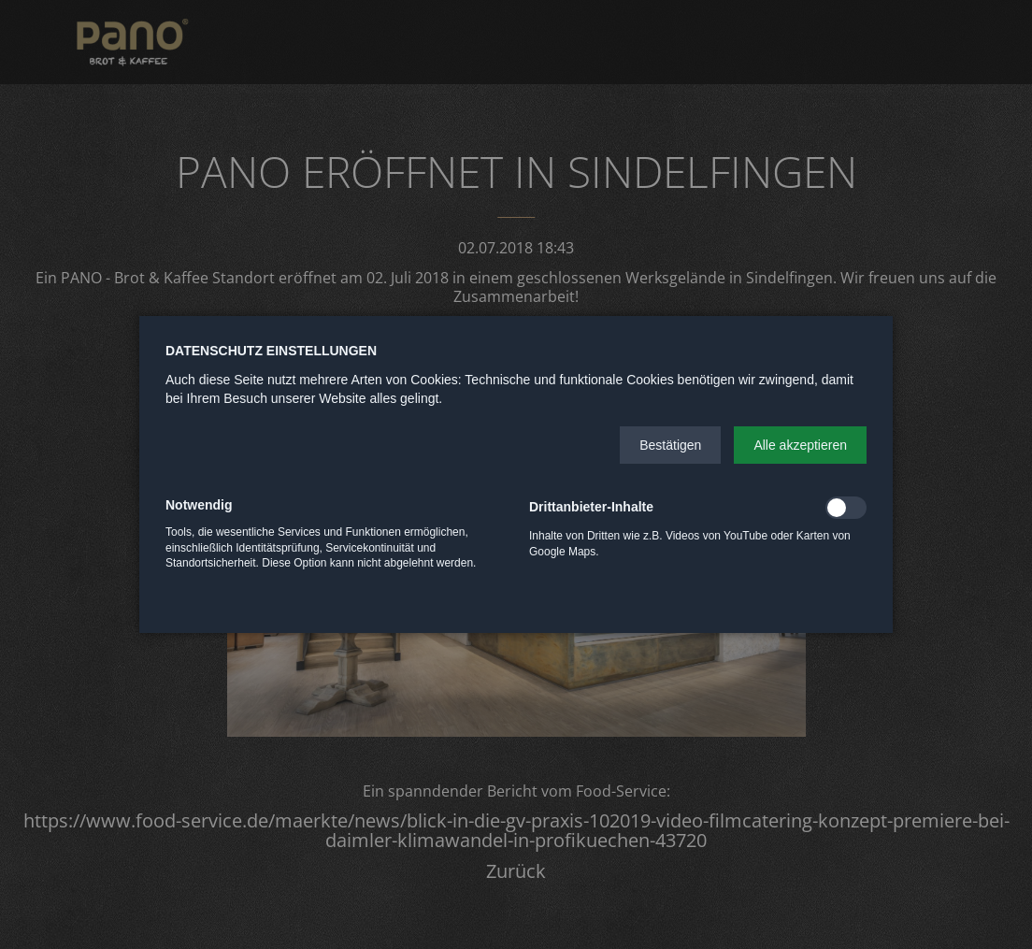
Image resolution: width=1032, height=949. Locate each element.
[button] (670, 445)
